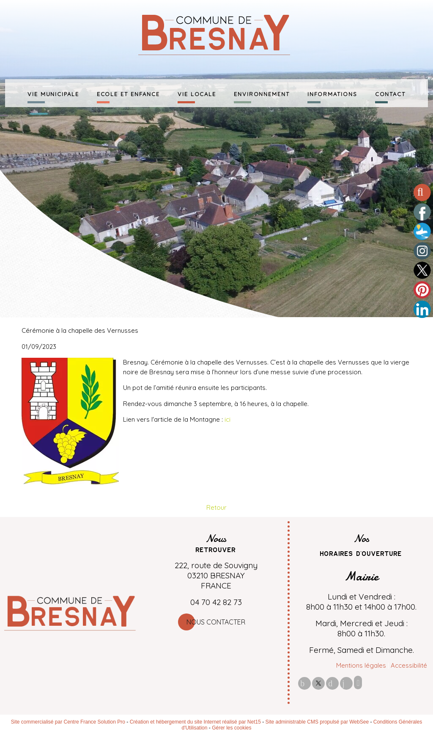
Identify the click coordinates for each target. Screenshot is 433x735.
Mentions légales (361, 665)
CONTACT (390, 93)
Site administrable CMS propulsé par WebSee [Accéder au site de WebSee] (317, 722)
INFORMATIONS (332, 93)
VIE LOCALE (197, 93)
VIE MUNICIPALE (53, 93)
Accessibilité (409, 665)
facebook (304, 683)
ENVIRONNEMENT (262, 93)
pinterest (332, 683)
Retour (216, 507)
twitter (318, 683)
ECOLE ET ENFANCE (128, 93)
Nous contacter (215, 622)
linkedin (346, 683)
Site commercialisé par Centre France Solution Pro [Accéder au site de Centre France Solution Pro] (68, 722)
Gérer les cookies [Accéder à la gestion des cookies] (231, 728)
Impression (358, 682)
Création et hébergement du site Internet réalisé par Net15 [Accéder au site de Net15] (195, 722)
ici (227, 419)
